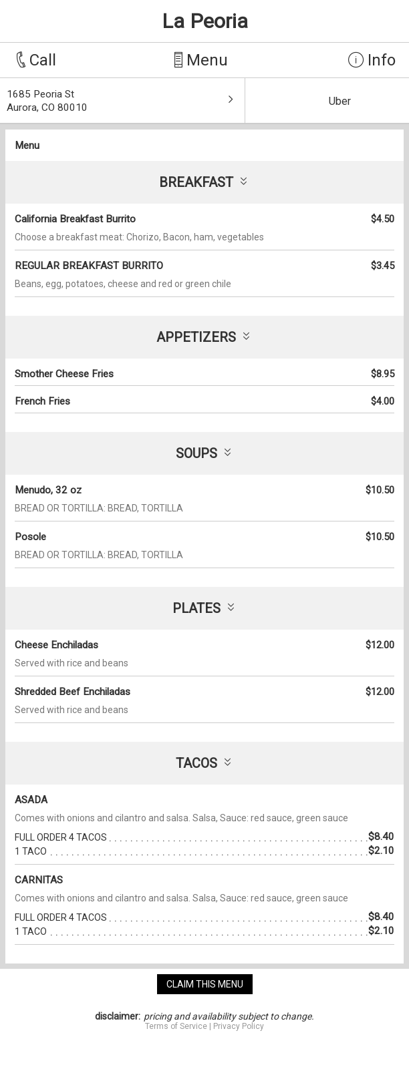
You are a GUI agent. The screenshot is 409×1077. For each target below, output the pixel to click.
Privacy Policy (238, 1026)
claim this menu (204, 984)
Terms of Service (176, 1026)
